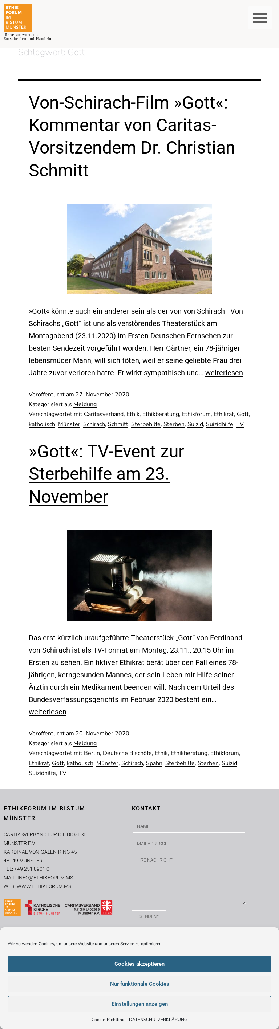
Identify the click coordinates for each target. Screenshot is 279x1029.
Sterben (174, 424)
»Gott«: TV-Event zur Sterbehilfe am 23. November (106, 474)
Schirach (94, 424)
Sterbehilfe (146, 424)
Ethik (133, 414)
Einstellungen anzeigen (140, 1004)
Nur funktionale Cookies (139, 984)
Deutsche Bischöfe (127, 753)
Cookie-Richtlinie (108, 1019)
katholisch (42, 424)
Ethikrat (224, 414)
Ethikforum (196, 414)
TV (240, 424)
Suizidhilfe (219, 424)
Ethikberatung (160, 414)
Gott (243, 414)
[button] (260, 18)
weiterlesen (224, 372)
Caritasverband (104, 414)
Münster (69, 424)
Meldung (85, 404)
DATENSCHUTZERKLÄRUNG (158, 1019)
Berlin (92, 753)
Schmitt (118, 424)
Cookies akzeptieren (139, 964)
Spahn (154, 763)
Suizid (195, 424)
